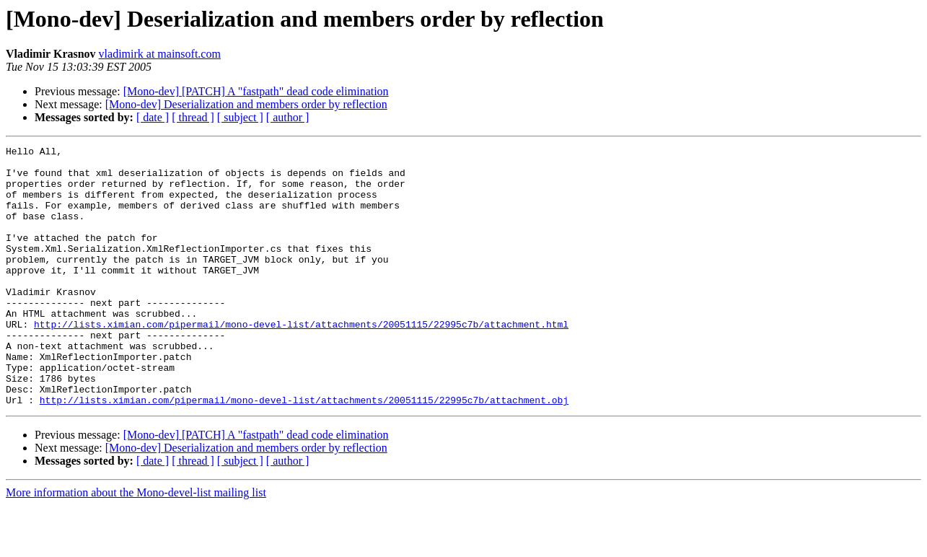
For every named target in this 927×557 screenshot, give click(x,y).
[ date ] (152, 117)
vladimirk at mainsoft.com (160, 54)
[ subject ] (240, 117)
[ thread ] (193, 117)
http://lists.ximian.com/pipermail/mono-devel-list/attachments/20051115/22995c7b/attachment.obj (304, 451)
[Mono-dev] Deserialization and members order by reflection (246, 104)
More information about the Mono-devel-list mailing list (136, 544)
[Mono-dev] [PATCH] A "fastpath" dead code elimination (256, 91)
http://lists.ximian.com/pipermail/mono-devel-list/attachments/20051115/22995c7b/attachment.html (301, 360)
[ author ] (287, 117)
